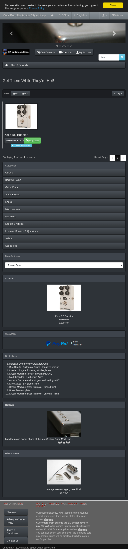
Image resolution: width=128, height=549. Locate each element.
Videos (8, 238)
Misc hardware (12, 209)
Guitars (9, 172)
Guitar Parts (11, 187)
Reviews (9, 404)
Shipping (11, 512)
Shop (13, 65)
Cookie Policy (36, 8)
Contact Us (12, 540)
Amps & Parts (12, 194)
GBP (64, 15)
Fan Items (10, 216)
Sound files (11, 245)
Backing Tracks (13, 180)
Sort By (118, 93)
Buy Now (32, 140)
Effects (8, 202)
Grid (25, 93)
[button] (11, 33)
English (80, 15)
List (15, 93)
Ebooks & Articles (14, 224)
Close (113, 5)
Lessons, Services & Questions (21, 231)
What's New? (12, 453)
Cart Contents (46, 52)
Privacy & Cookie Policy (16, 521)
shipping (48, 519)
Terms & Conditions (12, 532)
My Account (83, 52)
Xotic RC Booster (64, 316)
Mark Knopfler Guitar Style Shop (24, 15)
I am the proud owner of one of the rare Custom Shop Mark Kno (38, 439)
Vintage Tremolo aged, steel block (64, 489)
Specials (23, 65)
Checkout (65, 52)
